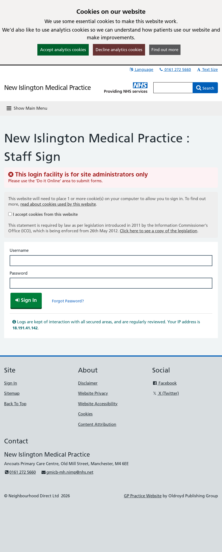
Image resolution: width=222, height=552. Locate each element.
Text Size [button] (207, 69)
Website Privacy (93, 393)
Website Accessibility (98, 403)
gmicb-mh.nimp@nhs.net (67, 472)
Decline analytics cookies (119, 49)
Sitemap (12, 393)
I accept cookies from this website (45, 214)
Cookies (85, 413)
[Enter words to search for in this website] (173, 87)
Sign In (10, 383)
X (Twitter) (165, 393)
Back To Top (15, 403)
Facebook (164, 383)
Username (19, 250)
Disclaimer (88, 383)
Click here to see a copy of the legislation (158, 230)
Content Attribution (97, 424)
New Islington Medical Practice (47, 88)
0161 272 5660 (175, 69)
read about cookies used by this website (58, 204)
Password (18, 273)
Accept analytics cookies (63, 49)
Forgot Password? (68, 301)
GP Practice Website (143, 495)
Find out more (164, 49)
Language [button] (141, 69)
